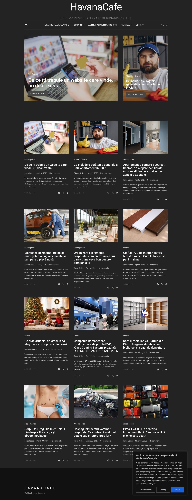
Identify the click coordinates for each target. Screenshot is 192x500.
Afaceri (129, 76)
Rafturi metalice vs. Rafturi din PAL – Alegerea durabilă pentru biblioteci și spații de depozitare (144, 344)
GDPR (139, 24)
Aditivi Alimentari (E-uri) (102, 24)
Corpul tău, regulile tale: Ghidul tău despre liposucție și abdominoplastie (44, 432)
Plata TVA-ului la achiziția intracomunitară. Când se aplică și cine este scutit (144, 432)
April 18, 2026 (41, 173)
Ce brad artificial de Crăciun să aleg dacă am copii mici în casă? (45, 342)
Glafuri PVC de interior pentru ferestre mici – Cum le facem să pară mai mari (144, 256)
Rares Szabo (29, 173)
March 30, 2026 (42, 441)
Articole (77, 424)
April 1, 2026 (44, 349)
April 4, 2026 (140, 265)
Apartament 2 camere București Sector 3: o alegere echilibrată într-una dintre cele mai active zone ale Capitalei (144, 169)
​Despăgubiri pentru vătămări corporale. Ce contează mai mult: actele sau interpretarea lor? (95, 432)
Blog (26, 424)
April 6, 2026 (90, 268)
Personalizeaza (146, 490)
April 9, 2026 (93, 173)
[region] (160, 473)
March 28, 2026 (92, 441)
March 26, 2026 (141, 441)
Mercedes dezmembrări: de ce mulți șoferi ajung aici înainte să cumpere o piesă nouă (45, 256)
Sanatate (33, 424)
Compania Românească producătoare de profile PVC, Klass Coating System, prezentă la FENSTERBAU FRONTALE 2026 (96, 346)
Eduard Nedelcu (80, 173)
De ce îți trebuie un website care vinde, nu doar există (70, 83)
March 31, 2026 (141, 353)
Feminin (77, 24)
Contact (126, 24)
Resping (163, 490)
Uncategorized (33, 74)
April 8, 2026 (140, 180)
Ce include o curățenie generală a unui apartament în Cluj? (144, 84)
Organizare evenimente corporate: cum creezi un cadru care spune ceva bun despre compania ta (94, 258)
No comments (54, 173)
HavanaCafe (40, 488)
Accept (177, 490)
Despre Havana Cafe (57, 24)
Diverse (137, 76)
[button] (167, 25)
